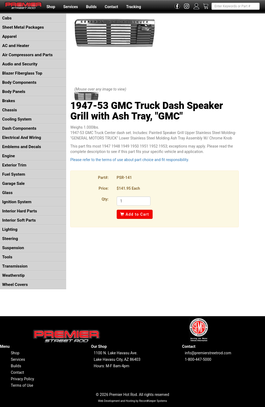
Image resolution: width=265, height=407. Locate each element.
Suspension (13, 247)
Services (70, 7)
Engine (8, 156)
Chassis (9, 110)
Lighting (10, 229)
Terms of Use (22, 385)
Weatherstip (13, 275)
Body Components (19, 82)
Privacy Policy (22, 379)
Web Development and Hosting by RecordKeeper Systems (132, 400)
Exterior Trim (14, 165)
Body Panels (13, 91)
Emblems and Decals (21, 146)
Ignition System (16, 201)
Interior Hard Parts (19, 211)
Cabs (7, 18)
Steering (10, 238)
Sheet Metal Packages (23, 27)
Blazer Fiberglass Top (22, 73)
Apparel (9, 36)
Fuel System (13, 174)
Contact (111, 7)
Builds (91, 7)
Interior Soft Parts (19, 220)
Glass (7, 192)
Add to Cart (134, 214)
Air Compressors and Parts (27, 54)
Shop (50, 7)
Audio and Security (20, 64)
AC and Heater (15, 45)
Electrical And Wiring (21, 137)
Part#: (103, 177)
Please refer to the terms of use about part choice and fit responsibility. (129, 160)
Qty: (105, 199)
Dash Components (19, 128)
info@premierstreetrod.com (208, 353)
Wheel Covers (15, 284)
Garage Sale (13, 183)
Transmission (15, 266)
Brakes (8, 100)
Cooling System (17, 119)
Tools (7, 257)
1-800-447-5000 (198, 359)
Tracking (133, 7)
